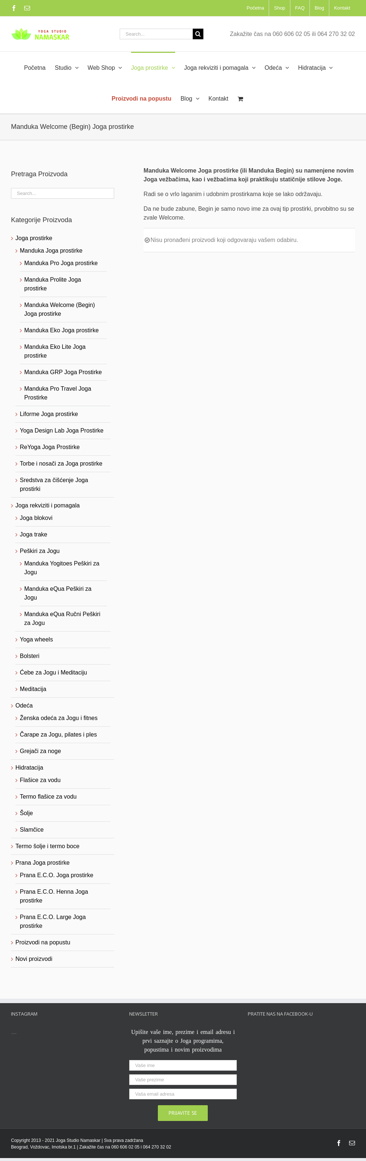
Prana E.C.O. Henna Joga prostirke (54, 896)
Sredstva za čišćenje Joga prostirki (54, 484)
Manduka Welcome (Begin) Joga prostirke (59, 309)
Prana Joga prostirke (42, 863)
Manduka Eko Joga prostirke (61, 330)
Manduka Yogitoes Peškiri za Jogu (61, 567)
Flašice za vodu (40, 780)
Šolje (26, 813)
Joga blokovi (36, 518)
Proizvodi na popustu (42, 942)
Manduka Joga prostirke (51, 250)
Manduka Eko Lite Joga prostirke (55, 351)
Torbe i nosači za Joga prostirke (61, 463)
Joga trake (33, 534)
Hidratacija (29, 767)
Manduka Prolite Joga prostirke (52, 284)
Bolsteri (29, 656)
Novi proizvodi (33, 959)
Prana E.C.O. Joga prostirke (56, 875)
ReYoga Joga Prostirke (50, 447)
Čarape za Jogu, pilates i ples (58, 734)
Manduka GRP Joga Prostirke (63, 372)
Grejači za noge (40, 751)
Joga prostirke (33, 238)
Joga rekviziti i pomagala (47, 505)
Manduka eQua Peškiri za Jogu (57, 593)
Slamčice (32, 830)
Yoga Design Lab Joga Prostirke (62, 430)
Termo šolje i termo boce (47, 846)
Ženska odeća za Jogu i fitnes (59, 718)
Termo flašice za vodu (48, 796)
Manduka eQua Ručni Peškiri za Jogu (62, 618)
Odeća (24, 705)
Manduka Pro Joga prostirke (61, 263)
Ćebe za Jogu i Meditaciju (53, 672)
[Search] (198, 34)
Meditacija (33, 689)
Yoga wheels (36, 639)
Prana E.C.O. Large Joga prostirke (53, 921)
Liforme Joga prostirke (49, 414)
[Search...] (156, 34)
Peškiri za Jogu (40, 551)
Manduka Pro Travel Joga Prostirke (57, 393)
